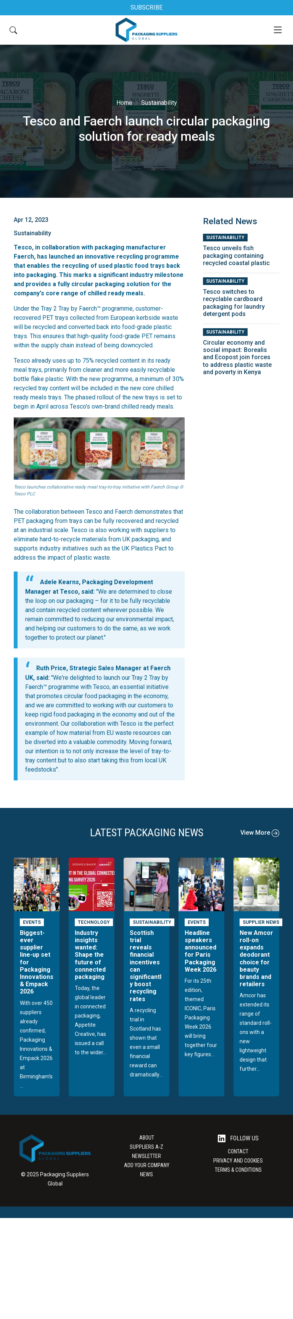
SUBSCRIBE (146, 7)
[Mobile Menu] (277, 29)
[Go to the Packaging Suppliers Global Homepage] (146, 30)
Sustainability (159, 102)
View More (259, 832)
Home (124, 102)
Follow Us (238, 1139)
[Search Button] (13, 30)
